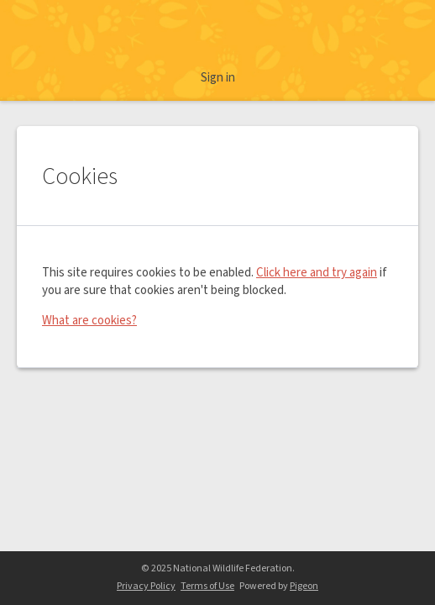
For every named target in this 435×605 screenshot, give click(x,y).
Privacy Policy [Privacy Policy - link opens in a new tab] (146, 586)
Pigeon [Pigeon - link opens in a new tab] (304, 586)
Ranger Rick (217, 35)
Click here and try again (316, 272)
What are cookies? (89, 320)
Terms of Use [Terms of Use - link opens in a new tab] (207, 586)
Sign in (218, 78)
